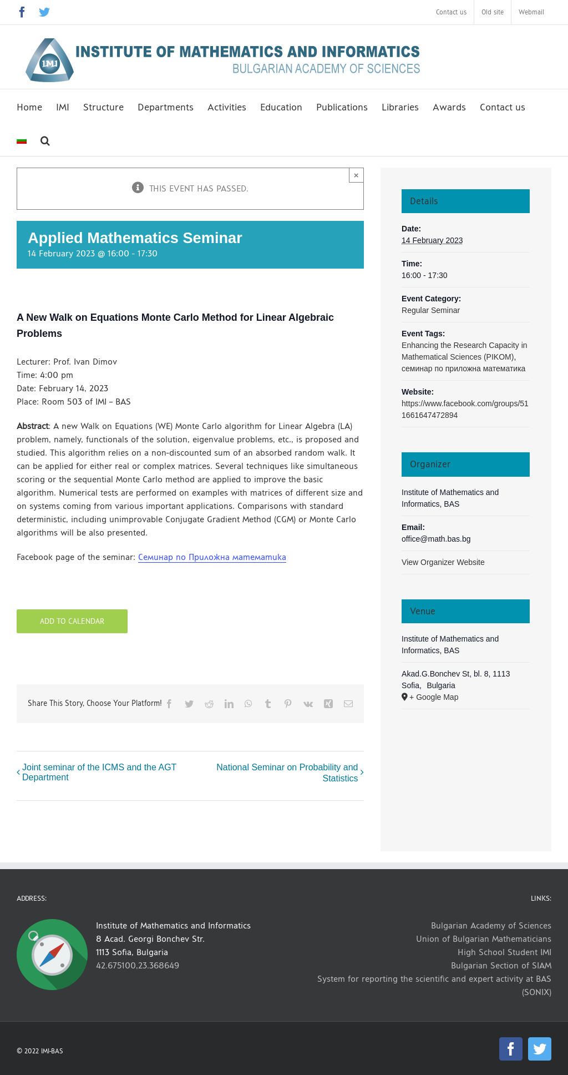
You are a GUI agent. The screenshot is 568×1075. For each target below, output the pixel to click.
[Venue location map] (466, 767)
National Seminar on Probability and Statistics (287, 773)
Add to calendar (72, 621)
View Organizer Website (443, 562)
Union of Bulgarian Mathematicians (483, 938)
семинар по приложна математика (463, 368)
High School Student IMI (504, 952)
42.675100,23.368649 (137, 965)
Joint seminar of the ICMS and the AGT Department (99, 772)
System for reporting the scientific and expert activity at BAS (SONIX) (434, 985)
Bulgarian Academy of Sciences (491, 925)
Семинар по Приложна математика (212, 557)
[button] (45, 139)
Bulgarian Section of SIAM (501, 965)
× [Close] (356, 175)
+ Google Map (433, 697)
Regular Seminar (431, 310)
